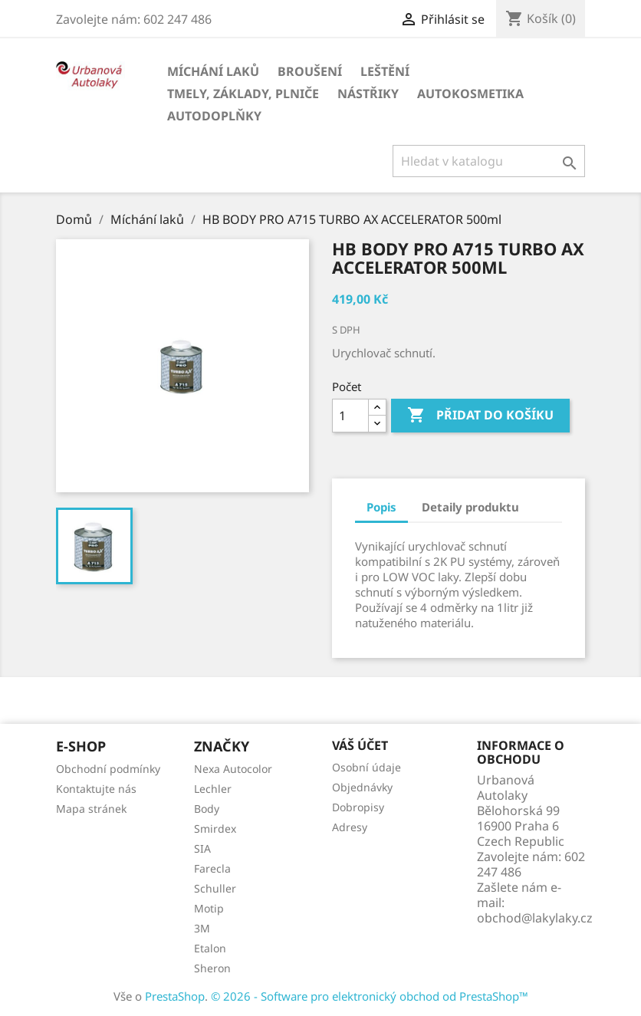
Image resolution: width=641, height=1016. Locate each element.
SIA (202, 848)
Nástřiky (368, 93)
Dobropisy (358, 807)
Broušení (310, 71)
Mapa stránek (91, 808)
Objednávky (362, 787)
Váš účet (360, 745)
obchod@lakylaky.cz (535, 917)
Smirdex (215, 828)
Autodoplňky (214, 115)
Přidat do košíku (480, 416)
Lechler (213, 788)
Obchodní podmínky (108, 768)
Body (206, 808)
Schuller (215, 888)
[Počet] (350, 415)
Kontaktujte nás (96, 788)
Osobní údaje (366, 767)
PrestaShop (175, 996)
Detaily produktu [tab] (470, 507)
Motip (209, 908)
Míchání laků (213, 71)
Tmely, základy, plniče (243, 93)
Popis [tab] (381, 507)
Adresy (349, 827)
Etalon (210, 948)
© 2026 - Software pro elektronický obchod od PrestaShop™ (369, 996)
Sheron (212, 968)
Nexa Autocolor (233, 768)
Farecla (212, 868)
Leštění (384, 71)
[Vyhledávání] (489, 161)
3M (202, 928)
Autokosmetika (470, 93)
